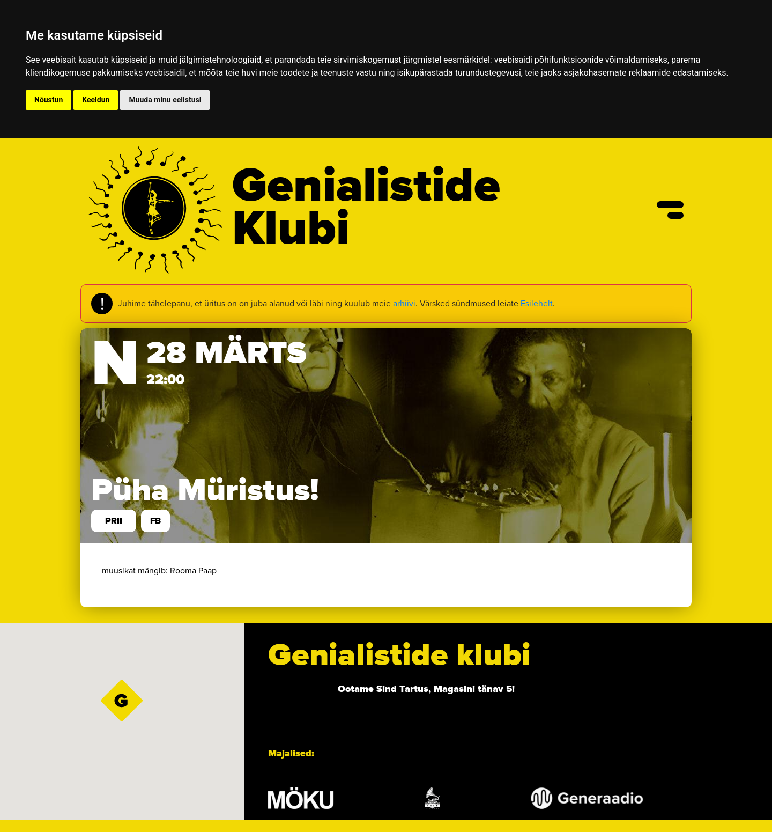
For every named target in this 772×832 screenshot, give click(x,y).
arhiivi (404, 303)
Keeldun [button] (95, 99)
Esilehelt (537, 303)
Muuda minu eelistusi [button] (165, 99)
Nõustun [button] (48, 99)
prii (113, 521)
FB (155, 521)
